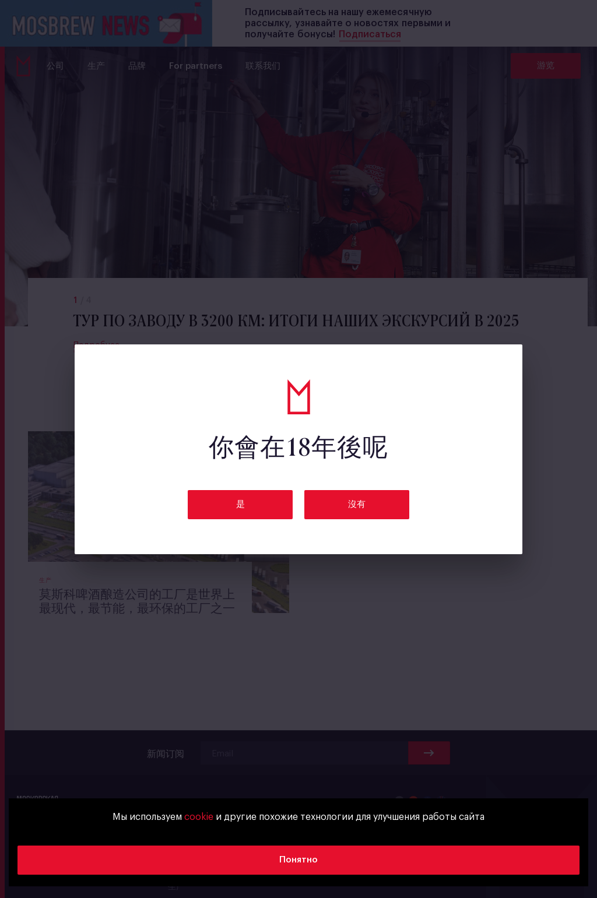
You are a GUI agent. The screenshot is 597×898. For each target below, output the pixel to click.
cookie (198, 817)
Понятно (298, 859)
